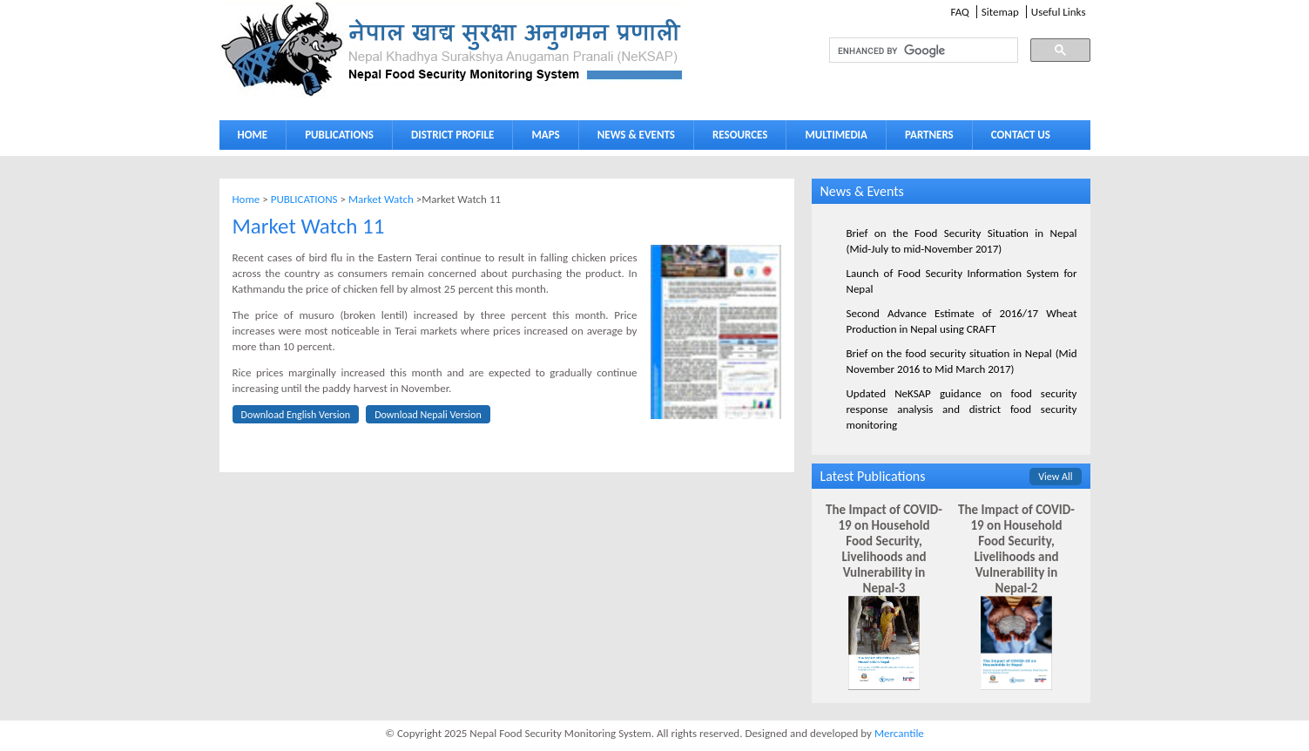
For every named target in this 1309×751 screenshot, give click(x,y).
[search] (907, 50)
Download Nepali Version (428, 415)
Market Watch (381, 199)
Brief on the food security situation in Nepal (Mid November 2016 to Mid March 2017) (962, 361)
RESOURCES (736, 138)
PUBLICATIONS (334, 138)
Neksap (452, 49)
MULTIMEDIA (831, 138)
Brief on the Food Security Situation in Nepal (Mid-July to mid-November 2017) (962, 241)
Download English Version (296, 415)
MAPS (541, 138)
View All (1055, 476)
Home (246, 199)
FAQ (959, 11)
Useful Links (1058, 11)
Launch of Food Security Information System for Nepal (962, 281)
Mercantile (899, 733)
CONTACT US (1020, 134)
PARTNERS (929, 134)
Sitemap (1000, 11)
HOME (253, 134)
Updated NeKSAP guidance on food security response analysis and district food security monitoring (962, 409)
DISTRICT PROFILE (448, 138)
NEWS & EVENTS (636, 134)
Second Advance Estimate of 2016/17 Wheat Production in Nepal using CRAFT (962, 321)
